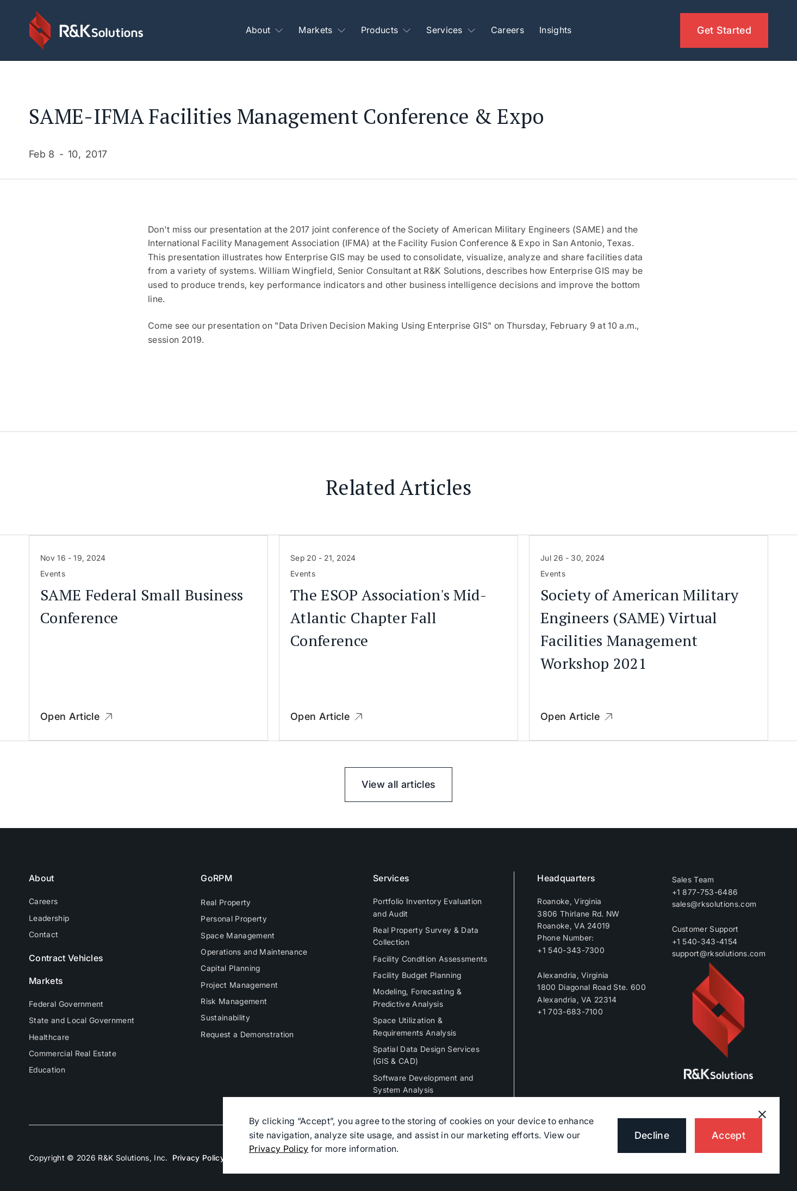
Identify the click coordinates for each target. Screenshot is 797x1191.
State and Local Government (81, 1020)
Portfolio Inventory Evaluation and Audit (427, 907)
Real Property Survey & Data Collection (426, 935)
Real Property (226, 902)
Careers (507, 29)
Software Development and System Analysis (423, 1083)
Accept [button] (728, 1135)
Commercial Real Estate (72, 1053)
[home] (87, 30)
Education (47, 1069)
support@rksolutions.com (718, 953)
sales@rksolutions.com (714, 903)
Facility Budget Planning (417, 975)
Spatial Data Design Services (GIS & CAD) (426, 1054)
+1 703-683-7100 (570, 1011)
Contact (43, 934)
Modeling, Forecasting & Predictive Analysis (417, 997)
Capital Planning (230, 968)
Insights (555, 29)
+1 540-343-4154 (705, 941)
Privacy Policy (198, 1157)
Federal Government (66, 1003)
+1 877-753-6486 (705, 892)
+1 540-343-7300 (571, 950)
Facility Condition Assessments (430, 958)
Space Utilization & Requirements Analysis (415, 1026)
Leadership (49, 918)
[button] (264, 30)
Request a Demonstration (247, 1034)
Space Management (238, 935)
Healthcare (49, 1037)
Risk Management (234, 1001)
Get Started (724, 30)
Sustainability (225, 1017)
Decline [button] (651, 1135)
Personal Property (233, 918)
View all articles (398, 784)
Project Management (239, 984)
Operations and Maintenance (254, 951)
